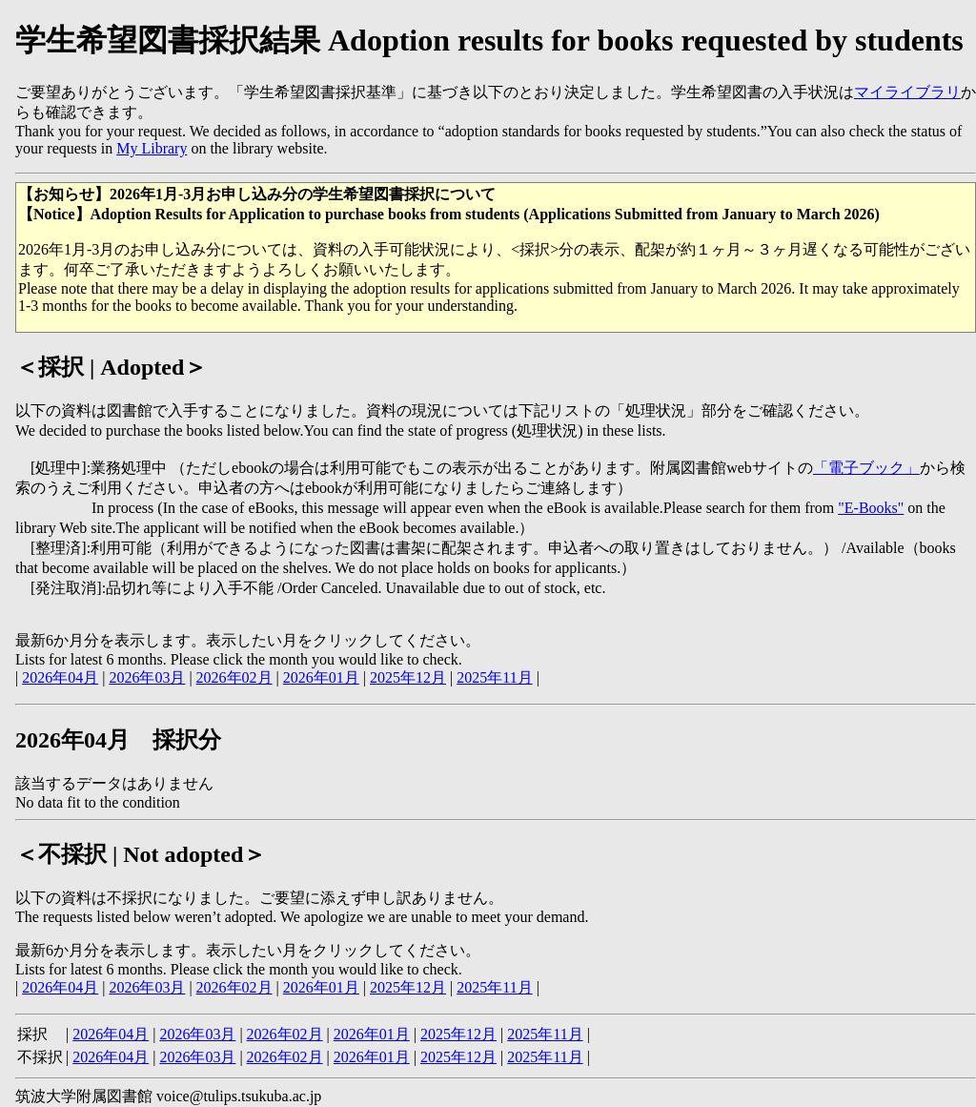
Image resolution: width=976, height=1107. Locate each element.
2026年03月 (147, 677)
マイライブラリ (907, 92)
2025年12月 (408, 677)
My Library (151, 148)
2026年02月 (234, 677)
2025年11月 (494, 677)
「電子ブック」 (866, 468)
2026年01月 (321, 677)
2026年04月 (60, 677)
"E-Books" (871, 508)
